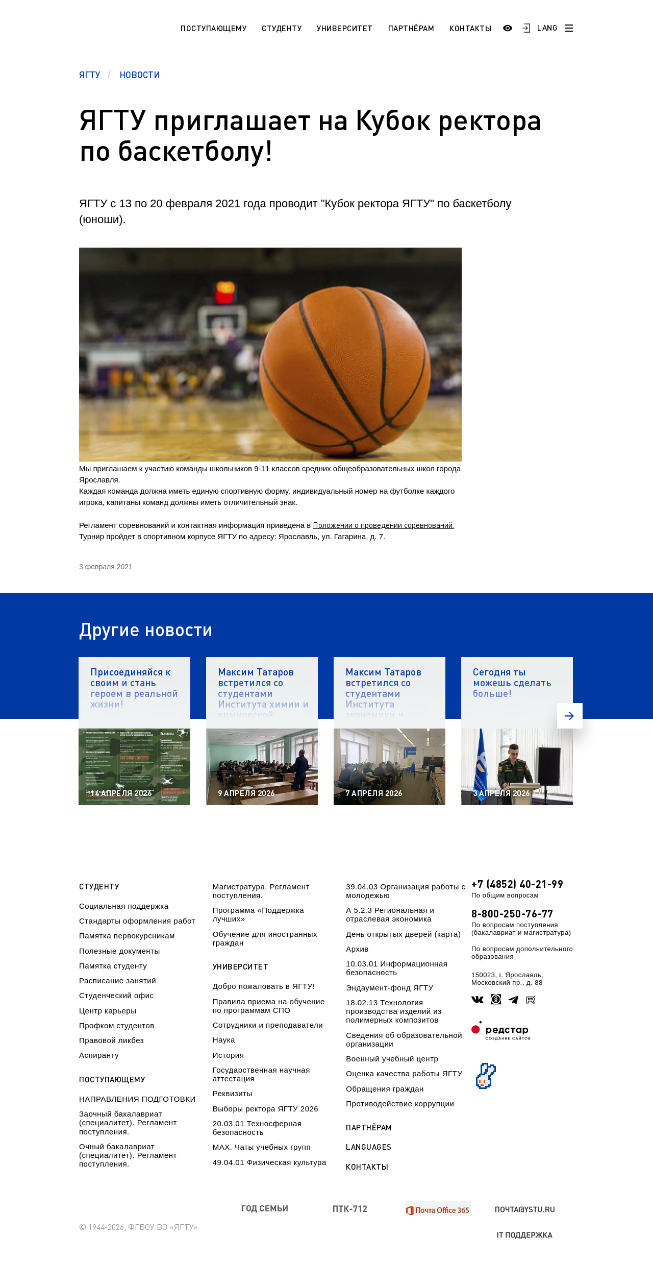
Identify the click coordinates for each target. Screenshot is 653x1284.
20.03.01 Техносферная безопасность (257, 1127)
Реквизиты (233, 1093)
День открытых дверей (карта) (403, 934)
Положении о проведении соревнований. (383, 524)
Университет (345, 28)
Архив (357, 948)
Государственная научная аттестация (261, 1074)
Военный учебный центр (392, 1058)
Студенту (282, 28)
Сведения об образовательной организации (404, 1039)
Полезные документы (119, 951)
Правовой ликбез (111, 1040)
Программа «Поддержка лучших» (258, 914)
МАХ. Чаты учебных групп (262, 1147)
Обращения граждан (384, 1088)
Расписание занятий (117, 980)
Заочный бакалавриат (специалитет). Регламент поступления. (128, 1122)
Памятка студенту (113, 965)
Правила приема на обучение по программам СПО (269, 1005)
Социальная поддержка (124, 906)
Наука (224, 1039)
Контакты (470, 28)
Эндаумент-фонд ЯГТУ (389, 987)
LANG (547, 27)
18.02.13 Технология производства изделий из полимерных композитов (393, 1011)
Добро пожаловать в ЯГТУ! (264, 986)
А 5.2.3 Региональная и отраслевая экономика (390, 914)
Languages (369, 1147)
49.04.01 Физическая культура (269, 1162)
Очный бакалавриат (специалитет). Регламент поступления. (128, 1155)
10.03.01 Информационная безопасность (396, 968)
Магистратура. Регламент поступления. (261, 891)
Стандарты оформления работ (137, 920)
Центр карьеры (107, 1010)
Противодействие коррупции (400, 1103)
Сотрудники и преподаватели (268, 1025)
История (228, 1055)
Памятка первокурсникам (127, 935)
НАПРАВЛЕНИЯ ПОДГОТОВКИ (137, 1099)
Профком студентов (117, 1025)
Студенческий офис (116, 995)
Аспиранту (99, 1055)
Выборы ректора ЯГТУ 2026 (266, 1108)
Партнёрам (411, 28)
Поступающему (213, 28)
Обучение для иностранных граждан (265, 938)
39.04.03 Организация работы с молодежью (405, 891)
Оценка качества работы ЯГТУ (404, 1073)
